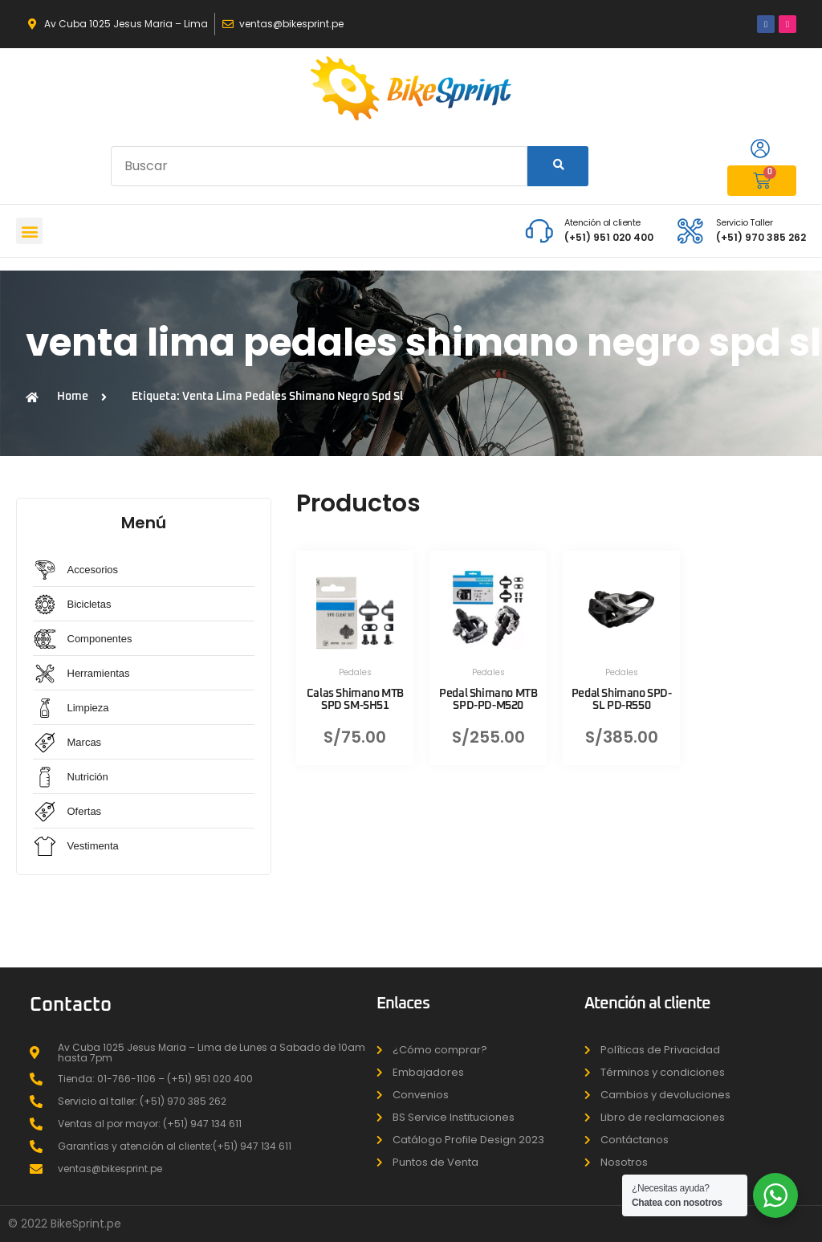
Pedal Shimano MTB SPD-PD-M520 (488, 699)
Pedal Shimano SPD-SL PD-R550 (622, 699)
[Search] (557, 166)
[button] (29, 231)
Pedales (355, 672)
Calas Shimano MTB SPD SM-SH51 (355, 699)
